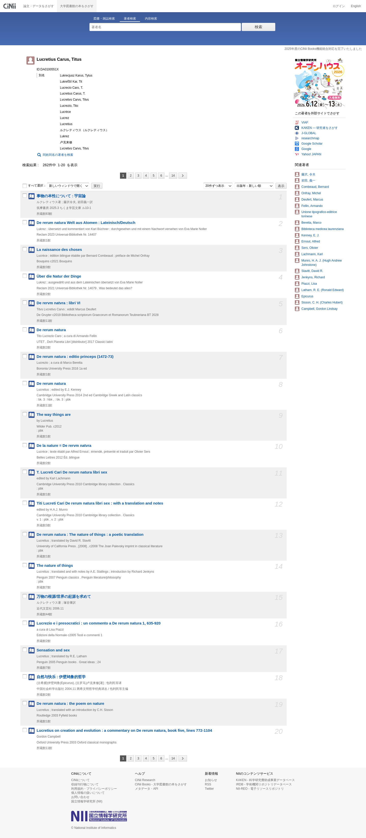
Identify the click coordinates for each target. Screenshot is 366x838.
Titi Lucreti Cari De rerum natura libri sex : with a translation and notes (100, 503)
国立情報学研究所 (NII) (86, 801)
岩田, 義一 (308, 180)
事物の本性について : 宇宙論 (61, 196)
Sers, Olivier (309, 248)
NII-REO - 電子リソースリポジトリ (260, 788)
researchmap (310, 138)
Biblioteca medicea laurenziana (322, 229)
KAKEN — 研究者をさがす (319, 128)
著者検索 (130, 18)
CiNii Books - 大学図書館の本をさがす (161, 784)
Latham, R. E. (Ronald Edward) (322, 290)
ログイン (339, 6)
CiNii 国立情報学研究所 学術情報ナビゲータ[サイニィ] (10, 6)
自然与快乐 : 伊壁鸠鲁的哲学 (61, 677)
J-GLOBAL (308, 133)
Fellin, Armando (312, 206)
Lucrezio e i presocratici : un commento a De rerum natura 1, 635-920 (99, 623)
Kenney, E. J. (310, 235)
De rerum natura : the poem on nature (70, 704)
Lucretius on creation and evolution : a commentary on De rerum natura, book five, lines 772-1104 (124, 730)
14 (173, 175)
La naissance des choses (59, 250)
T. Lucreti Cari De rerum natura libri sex (72, 472)
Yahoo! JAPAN (311, 154)
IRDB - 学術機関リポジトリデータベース (264, 784)
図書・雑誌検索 (104, 18)
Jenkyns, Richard (313, 277)
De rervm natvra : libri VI (58, 303)
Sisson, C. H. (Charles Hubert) (322, 302)
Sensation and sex (53, 650)
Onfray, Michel (311, 193)
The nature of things (55, 565)
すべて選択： (34, 186)
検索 (258, 27)
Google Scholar (312, 143)
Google (306, 149)
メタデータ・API (146, 788)
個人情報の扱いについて (88, 793)
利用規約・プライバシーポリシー (94, 788)
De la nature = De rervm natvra (64, 446)
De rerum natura (51, 330)
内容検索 (151, 18)
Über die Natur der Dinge (59, 276)
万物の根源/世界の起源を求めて (64, 597)
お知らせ (211, 780)
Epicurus (307, 296)
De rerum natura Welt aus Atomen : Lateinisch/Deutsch (86, 223)
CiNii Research (145, 780)
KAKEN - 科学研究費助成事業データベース (265, 780)
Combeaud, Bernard (315, 187)
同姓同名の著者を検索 (58, 155)
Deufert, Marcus (312, 199)
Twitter (209, 788)
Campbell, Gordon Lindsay (319, 309)
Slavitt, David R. (312, 271)
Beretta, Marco (311, 222)
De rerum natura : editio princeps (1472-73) (75, 357)
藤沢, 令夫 (308, 174)
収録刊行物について (85, 784)
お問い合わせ (80, 797)
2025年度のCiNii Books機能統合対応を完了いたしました (323, 49)
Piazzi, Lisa (309, 283)
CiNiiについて (80, 780)
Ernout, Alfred (310, 241)
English (356, 6)
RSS (208, 784)
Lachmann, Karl (312, 254)
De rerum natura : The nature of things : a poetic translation (90, 534)
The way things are (54, 415)
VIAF (304, 122)
